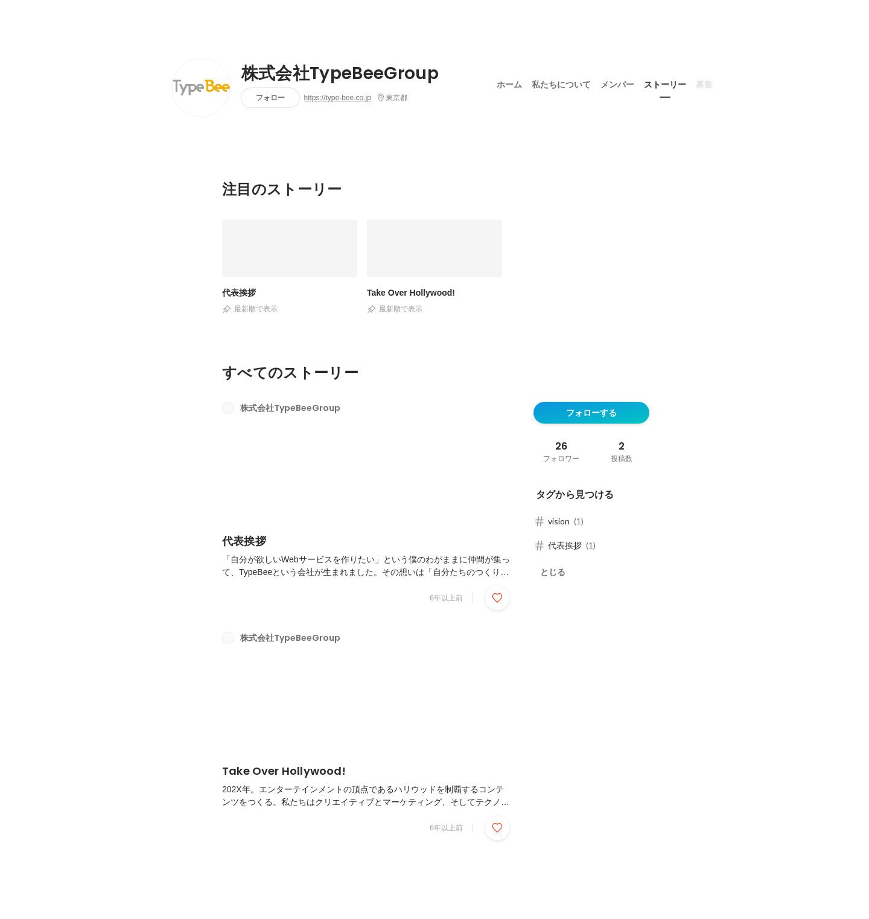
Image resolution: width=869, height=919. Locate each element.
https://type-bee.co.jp (337, 98)
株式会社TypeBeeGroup (340, 73)
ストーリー (665, 84)
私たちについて (561, 84)
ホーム (509, 84)
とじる (552, 572)
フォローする (591, 413)
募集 (704, 84)
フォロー (270, 97)
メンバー (617, 84)
